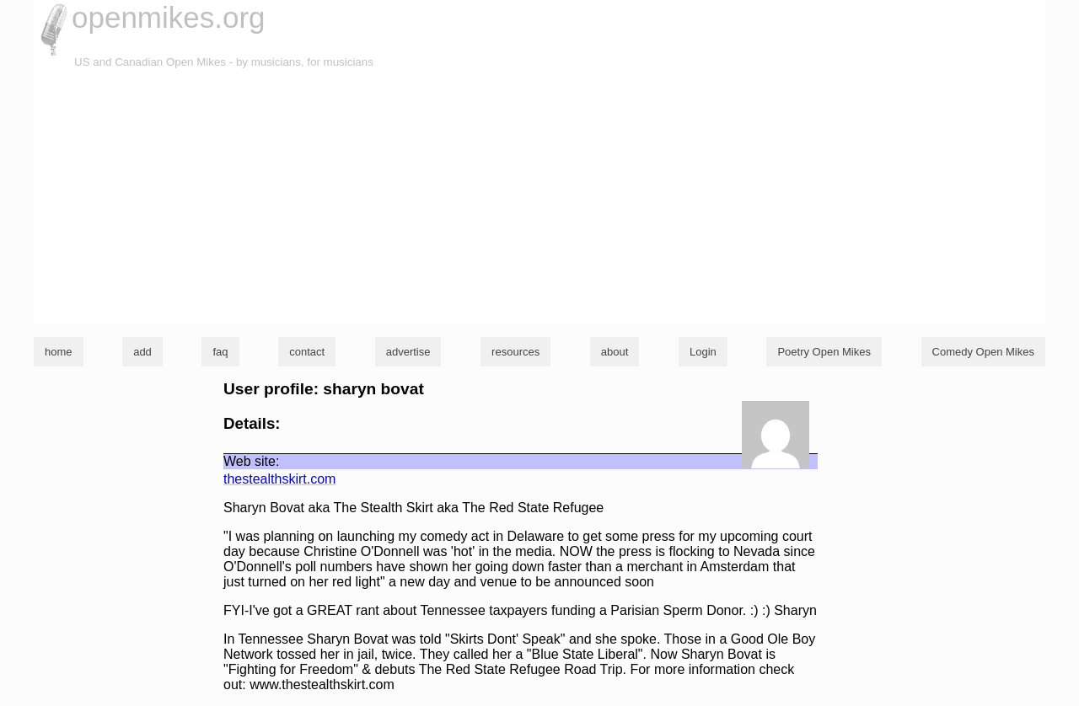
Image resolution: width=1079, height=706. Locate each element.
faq (220, 351)
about (615, 351)
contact (307, 351)
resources (515, 351)
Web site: (251, 461)
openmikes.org (169, 17)
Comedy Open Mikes (983, 351)
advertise (408, 351)
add (142, 351)
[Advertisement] (539, 197)
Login (703, 351)
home (58, 351)
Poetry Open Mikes (824, 351)
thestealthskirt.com (279, 479)
